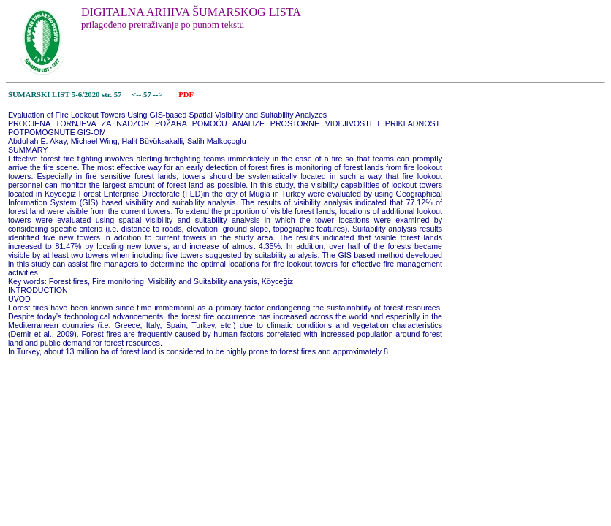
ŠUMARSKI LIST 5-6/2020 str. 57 (64, 95)
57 (148, 95)
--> (158, 95)
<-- (137, 95)
